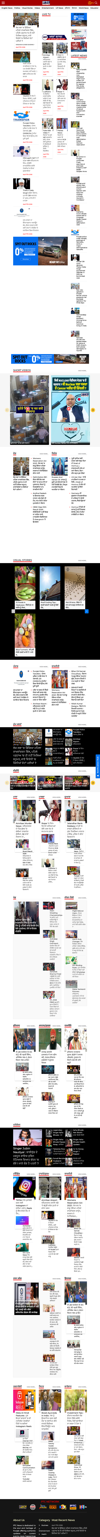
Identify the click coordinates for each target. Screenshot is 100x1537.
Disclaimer (71, 1532)
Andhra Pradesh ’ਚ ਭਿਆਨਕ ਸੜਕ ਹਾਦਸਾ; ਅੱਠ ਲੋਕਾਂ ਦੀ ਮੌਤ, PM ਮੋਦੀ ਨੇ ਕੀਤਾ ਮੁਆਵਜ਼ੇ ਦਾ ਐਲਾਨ (40, 498)
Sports (42, 1506)
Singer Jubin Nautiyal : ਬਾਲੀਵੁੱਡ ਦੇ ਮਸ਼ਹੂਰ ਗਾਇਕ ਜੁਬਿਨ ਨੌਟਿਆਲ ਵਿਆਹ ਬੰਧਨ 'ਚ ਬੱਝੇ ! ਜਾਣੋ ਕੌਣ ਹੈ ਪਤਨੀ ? (26, 1109)
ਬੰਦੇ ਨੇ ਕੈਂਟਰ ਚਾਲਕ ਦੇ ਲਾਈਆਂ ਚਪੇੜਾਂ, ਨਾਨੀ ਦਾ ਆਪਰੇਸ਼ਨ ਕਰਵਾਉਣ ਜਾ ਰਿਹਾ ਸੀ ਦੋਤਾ (23, 738)
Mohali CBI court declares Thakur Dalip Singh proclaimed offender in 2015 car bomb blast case (81, 270)
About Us (55, 1532)
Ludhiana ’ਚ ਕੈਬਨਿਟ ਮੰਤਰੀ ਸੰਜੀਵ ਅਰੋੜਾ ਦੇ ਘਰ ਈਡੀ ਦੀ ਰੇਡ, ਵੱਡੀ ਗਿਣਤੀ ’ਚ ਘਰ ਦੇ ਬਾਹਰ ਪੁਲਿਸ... (53, 828)
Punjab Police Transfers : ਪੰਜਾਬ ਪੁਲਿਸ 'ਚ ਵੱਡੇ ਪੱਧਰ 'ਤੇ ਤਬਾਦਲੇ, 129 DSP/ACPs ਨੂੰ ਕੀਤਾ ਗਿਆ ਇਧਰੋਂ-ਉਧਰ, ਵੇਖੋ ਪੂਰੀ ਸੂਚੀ (30, 131)
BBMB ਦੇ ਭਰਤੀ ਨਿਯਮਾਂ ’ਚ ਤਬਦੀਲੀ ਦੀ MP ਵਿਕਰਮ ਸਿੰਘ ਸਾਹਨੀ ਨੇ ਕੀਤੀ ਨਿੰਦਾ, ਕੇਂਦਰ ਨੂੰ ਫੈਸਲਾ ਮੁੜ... (79, 1217)
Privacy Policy (50, 1534)
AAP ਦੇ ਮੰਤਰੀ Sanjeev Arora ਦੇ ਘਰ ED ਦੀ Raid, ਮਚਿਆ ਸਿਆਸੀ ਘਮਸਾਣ (76, 738)
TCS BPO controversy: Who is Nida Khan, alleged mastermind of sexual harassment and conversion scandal (81, 108)
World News (83, 8)
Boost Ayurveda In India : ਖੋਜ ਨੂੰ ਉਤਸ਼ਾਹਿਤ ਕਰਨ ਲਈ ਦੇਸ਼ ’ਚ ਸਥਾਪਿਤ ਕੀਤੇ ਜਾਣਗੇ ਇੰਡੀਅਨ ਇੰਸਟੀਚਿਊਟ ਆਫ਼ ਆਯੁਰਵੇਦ (49, 1374)
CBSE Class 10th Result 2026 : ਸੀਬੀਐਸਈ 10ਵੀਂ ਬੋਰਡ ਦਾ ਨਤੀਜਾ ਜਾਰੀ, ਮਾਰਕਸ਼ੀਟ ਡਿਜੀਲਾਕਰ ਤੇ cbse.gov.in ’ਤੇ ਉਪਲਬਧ (40, 514)
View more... (44, 454)
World (42, 1502)
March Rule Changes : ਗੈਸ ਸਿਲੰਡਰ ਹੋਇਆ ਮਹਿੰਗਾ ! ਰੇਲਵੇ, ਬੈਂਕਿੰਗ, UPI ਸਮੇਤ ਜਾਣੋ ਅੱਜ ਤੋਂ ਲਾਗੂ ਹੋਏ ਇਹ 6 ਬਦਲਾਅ (78, 899)
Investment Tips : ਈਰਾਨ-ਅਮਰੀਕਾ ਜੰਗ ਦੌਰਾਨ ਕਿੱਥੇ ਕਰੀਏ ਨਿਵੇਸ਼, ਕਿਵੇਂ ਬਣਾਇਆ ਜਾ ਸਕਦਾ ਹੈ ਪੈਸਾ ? (75, 1371)
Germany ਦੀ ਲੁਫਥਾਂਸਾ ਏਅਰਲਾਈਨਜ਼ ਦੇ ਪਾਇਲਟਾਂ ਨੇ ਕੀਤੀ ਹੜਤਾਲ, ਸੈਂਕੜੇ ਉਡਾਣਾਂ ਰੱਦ (79, 498)
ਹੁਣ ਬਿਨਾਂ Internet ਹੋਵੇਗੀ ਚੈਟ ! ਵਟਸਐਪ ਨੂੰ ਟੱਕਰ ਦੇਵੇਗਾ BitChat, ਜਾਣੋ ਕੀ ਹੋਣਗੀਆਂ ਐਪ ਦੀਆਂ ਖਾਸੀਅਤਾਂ (28, 1398)
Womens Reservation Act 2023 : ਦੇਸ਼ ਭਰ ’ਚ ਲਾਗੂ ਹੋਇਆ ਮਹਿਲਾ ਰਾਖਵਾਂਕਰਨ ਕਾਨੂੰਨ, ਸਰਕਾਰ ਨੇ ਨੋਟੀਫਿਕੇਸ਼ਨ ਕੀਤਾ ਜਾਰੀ (40, 465)
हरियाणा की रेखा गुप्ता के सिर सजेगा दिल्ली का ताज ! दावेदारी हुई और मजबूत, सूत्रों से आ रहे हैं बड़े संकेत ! (79, 1063)
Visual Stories (27, 8)
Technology (43, 1498)
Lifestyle (43, 1490)
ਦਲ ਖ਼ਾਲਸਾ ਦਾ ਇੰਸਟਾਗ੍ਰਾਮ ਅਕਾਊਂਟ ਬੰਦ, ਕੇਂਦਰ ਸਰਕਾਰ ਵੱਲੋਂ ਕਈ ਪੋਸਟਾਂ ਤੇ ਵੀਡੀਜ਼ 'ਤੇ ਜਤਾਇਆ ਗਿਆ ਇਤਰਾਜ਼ (31, 225)
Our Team (80, 1532)
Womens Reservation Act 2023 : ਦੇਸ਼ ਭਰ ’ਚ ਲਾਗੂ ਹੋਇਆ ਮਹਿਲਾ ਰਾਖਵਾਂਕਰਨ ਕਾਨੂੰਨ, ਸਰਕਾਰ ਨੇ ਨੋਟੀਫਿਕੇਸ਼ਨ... (74, 1161)
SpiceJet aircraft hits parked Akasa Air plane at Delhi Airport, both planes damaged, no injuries (81, 344)
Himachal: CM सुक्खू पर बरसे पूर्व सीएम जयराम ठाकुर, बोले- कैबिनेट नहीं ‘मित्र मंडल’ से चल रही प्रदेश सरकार (79, 1309)
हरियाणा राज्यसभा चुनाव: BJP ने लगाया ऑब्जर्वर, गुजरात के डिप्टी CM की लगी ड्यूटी (74, 1010)
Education (94, 8)
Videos (37, 8)
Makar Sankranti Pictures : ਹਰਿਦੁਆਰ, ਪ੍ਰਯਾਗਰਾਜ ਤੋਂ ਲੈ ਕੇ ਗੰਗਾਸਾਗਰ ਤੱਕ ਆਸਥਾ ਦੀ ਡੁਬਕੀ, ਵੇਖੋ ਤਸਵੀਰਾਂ (79, 949)
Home (48, 1532)
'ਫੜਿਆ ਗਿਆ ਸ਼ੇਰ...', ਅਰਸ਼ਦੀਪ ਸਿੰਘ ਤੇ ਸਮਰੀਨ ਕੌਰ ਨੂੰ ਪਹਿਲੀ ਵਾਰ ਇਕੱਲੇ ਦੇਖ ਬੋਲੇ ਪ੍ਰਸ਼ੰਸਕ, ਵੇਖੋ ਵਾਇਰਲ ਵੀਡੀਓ (27, 878)
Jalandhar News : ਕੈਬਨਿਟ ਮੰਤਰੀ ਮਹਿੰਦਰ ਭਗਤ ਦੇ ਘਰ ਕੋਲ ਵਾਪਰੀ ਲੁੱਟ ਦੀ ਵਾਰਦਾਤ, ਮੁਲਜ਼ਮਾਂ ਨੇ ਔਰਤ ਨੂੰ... (79, 808)
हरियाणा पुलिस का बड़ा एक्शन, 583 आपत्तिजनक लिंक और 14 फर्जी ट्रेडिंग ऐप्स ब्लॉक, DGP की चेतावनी (53, 1034)
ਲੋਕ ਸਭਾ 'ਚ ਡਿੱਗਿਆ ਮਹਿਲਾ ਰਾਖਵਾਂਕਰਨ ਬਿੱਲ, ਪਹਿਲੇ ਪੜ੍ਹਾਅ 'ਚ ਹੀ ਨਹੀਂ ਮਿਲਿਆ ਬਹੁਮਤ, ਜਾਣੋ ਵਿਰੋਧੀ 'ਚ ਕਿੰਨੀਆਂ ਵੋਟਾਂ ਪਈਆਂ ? (27, 708)
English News (7, 8)
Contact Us (63, 1532)
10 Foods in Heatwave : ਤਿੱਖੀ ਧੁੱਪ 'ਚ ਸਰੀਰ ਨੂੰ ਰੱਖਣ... (24, 605)
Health (42, 1487)
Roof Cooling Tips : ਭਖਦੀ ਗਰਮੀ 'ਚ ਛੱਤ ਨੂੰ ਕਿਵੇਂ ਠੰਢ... (49, 605)
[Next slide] (93, 410)
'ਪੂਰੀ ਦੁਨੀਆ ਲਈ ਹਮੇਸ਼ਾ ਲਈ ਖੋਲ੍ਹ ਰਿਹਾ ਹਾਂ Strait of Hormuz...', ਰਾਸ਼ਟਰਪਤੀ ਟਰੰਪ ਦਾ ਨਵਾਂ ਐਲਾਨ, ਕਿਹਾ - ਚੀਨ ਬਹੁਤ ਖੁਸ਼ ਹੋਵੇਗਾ (78, 465)
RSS (68, 1534)
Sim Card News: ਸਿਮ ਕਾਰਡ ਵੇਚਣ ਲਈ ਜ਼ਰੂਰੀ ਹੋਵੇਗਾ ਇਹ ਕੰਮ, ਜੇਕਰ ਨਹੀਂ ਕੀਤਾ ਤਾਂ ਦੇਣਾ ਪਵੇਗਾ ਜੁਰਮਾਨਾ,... (28, 1212)
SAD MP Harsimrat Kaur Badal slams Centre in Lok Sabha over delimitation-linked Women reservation (81, 136)
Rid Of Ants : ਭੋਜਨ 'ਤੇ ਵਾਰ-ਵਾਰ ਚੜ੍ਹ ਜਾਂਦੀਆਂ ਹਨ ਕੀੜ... (75, 605)
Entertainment (48, 8)
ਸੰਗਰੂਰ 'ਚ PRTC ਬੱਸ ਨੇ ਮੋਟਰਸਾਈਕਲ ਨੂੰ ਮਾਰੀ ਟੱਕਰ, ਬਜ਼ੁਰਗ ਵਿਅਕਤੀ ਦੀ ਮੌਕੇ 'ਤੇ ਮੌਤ (62, 62)
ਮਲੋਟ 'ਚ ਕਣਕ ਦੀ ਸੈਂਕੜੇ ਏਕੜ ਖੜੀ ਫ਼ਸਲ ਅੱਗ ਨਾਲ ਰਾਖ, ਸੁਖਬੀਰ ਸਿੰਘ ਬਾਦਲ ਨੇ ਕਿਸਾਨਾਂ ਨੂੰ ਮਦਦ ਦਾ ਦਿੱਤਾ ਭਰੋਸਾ (40, 648)
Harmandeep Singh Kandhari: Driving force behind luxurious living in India (81, 320)
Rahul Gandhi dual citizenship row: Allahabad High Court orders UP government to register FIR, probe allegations (81, 79)
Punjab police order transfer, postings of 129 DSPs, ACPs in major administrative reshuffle (81, 243)
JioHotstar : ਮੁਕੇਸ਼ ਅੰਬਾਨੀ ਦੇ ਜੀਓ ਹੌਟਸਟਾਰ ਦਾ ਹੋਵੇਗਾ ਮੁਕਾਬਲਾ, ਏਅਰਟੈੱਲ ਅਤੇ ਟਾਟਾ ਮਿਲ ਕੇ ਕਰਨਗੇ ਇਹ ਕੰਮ (28, 1185)
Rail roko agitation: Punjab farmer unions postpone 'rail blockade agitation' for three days (81, 296)
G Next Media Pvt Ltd (23, 1534)
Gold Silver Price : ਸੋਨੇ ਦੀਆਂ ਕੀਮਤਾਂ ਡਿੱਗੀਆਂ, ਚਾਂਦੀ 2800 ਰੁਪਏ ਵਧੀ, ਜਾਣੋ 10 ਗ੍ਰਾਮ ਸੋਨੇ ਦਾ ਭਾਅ (79, 1424)
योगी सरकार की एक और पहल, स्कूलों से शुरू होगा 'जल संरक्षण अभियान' (55, 1248)
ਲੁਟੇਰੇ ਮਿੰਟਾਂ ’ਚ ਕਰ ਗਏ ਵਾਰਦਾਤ (20, 443)
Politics (17, 8)
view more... (82, 59)
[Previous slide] (7, 410)
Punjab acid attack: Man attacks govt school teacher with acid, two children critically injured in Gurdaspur (81, 191)
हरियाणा (67, 8)
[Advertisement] (50, 541)
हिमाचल (74, 8)
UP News (59, 8)
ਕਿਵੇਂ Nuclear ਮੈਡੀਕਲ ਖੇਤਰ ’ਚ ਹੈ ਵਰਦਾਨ (65, 443)
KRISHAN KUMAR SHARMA (25, 44)
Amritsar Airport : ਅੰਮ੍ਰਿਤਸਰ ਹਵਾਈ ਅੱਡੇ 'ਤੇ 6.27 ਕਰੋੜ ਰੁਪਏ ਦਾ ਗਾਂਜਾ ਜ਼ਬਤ (47, 62)
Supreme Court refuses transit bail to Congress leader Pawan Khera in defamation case (81, 218)
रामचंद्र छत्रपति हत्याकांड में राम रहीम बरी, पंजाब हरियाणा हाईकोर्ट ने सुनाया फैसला (49, 1010)
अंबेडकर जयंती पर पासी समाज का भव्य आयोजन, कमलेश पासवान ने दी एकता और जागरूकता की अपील (55, 1272)
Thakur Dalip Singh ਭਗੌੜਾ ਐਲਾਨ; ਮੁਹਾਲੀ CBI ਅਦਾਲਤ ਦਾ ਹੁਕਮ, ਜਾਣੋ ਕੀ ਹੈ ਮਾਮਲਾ (30, 195)
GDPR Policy (61, 1534)
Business (43, 1478)
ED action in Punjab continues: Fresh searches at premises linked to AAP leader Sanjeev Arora (81, 164)
